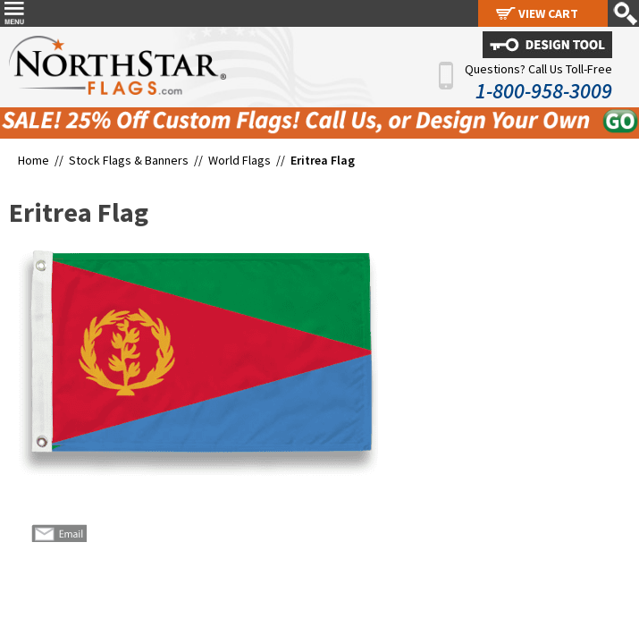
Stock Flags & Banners (129, 160)
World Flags (239, 160)
